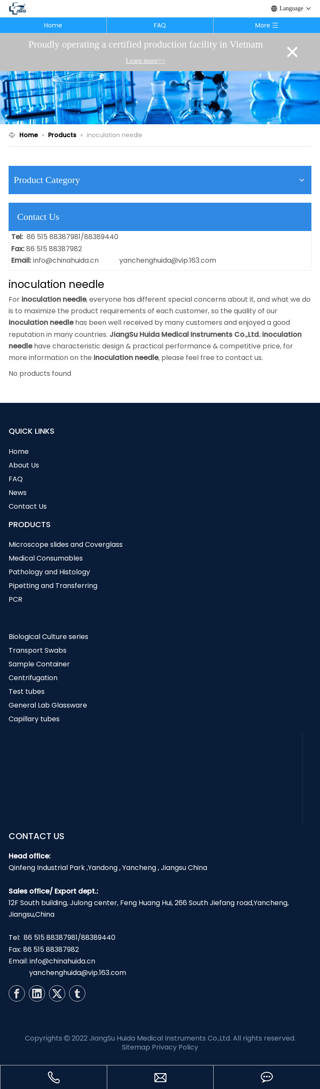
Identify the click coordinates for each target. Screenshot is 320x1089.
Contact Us (28, 506)
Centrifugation (33, 678)
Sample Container (39, 664)
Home (53, 25)
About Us (24, 465)
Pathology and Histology (49, 572)
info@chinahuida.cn (66, 260)
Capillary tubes (34, 719)
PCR (15, 599)
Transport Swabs (37, 650)
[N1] (160, 97)
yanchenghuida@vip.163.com (167, 260)
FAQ (160, 25)
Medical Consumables (46, 558)
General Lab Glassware (48, 705)
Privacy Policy (175, 1047)
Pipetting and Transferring (53, 586)
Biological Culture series (48, 637)
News (18, 493)
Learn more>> (145, 60)
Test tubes (27, 691)
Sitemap (136, 1047)
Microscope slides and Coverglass (66, 544)
